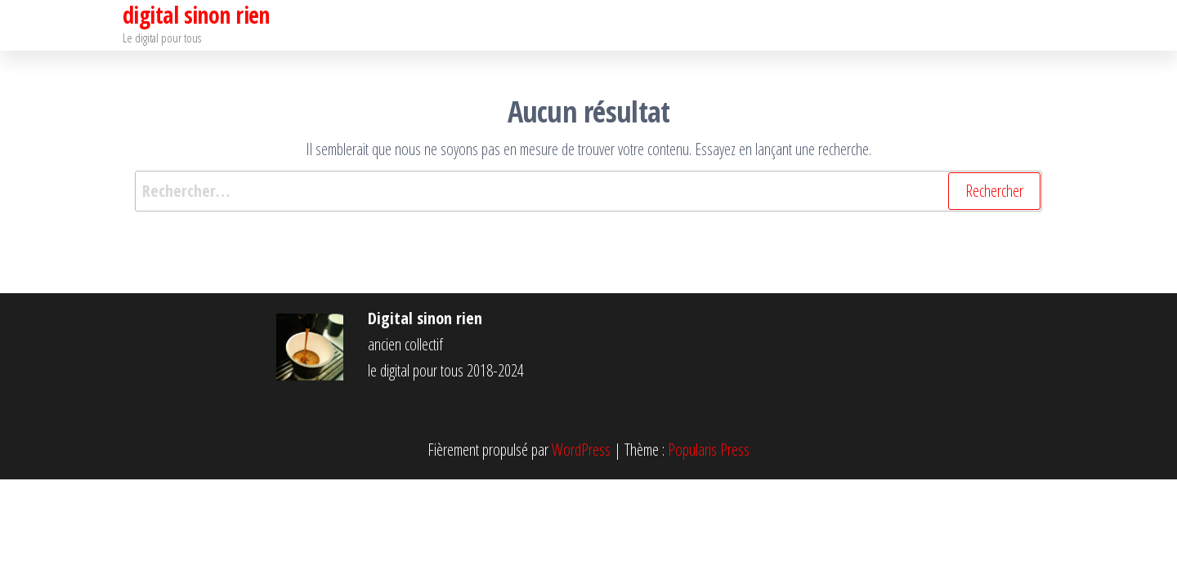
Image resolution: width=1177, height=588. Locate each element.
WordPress (581, 450)
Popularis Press (709, 450)
